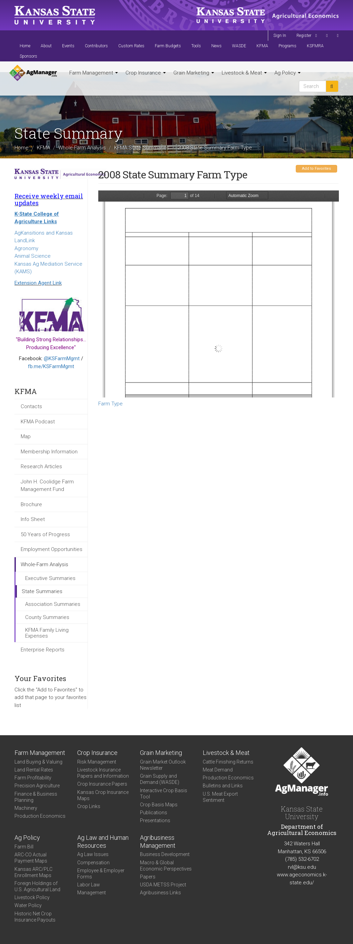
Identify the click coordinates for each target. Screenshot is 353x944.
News (216, 45)
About (46, 45)
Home (25, 45)
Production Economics (39, 816)
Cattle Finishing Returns (228, 762)
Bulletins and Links (223, 785)
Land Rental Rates (33, 770)
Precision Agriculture (37, 785)
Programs (287, 45)
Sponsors (28, 56)
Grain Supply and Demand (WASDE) (159, 779)
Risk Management (96, 762)
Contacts (31, 406)
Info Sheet (33, 519)
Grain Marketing (193, 73)
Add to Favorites (316, 168)
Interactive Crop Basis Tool (163, 793)
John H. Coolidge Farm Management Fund (47, 486)
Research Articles (41, 466)
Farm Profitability (32, 777)
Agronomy (26, 248)
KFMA (262, 45)
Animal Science (32, 256)
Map (26, 436)
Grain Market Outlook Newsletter (163, 765)
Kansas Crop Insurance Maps (103, 795)
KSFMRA (315, 45)
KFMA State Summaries (141, 148)
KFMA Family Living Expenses (47, 633)
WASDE (239, 45)
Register (303, 35)
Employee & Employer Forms (100, 873)
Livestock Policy (32, 897)
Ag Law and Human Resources (103, 841)
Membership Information (49, 452)
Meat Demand (218, 770)
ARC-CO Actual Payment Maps (30, 858)
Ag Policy (287, 73)
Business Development (165, 854)
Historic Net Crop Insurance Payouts (35, 917)
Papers (147, 876)
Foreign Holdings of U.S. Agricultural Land (37, 886)
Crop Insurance (145, 73)
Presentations (155, 820)
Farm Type (110, 404)
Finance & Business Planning (35, 797)
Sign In (279, 35)
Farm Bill (23, 846)
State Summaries (42, 591)
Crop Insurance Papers (102, 784)
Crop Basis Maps (159, 804)
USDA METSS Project (163, 884)
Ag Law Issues (93, 854)
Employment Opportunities (51, 549)
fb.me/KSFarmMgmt (51, 366)
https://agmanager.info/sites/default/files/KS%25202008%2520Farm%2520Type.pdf (218, 293)
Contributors (96, 45)
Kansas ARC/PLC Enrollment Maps (33, 872)
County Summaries (47, 617)
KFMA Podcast (38, 422)
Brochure (31, 504)
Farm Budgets (168, 45)
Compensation (93, 862)
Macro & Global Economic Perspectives (166, 866)
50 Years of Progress (45, 534)
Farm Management (93, 73)
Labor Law (88, 884)
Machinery (25, 808)
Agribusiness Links (160, 892)
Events (68, 45)
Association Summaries (52, 604)
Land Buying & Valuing (38, 762)
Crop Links (88, 806)
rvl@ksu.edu (302, 867)
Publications (153, 812)
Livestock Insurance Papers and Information (103, 773)
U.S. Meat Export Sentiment (220, 797)
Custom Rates (131, 45)
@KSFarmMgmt (62, 358)
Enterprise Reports (42, 650)
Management (91, 892)
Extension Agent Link (38, 283)
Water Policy (28, 905)
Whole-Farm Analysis (82, 148)
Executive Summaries (50, 578)
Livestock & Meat (244, 73)
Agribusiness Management (157, 841)
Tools (196, 45)
